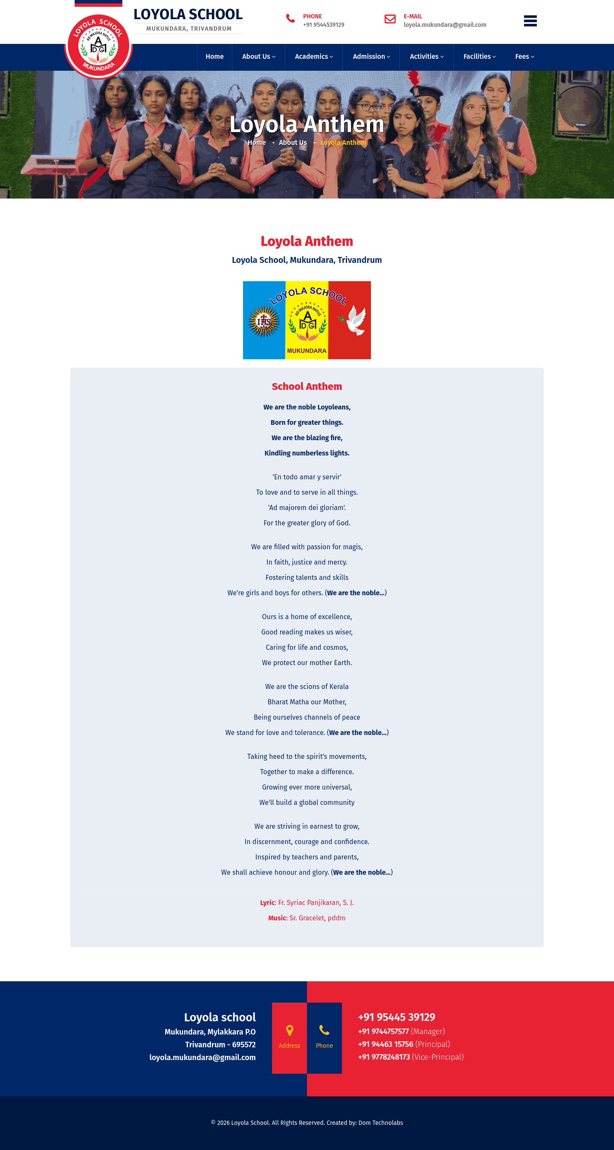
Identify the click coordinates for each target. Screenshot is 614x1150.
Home (214, 56)
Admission (369, 56)
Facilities (477, 56)
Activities (424, 56)
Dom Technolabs (381, 1123)
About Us (256, 56)
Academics (311, 56)
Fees (522, 56)
